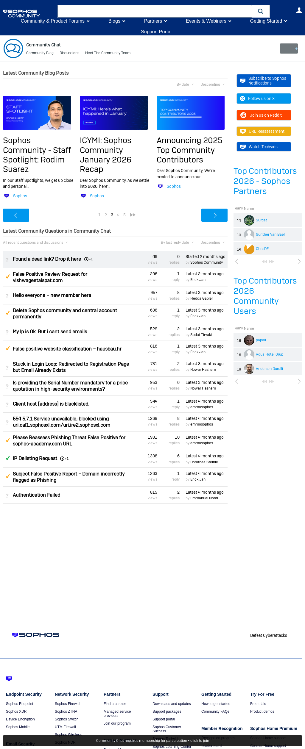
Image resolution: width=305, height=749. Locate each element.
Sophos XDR (16, 711)
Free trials (258, 704)
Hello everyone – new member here (52, 295)
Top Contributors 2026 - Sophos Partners (265, 181)
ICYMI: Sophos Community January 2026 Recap (105, 154)
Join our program (117, 723)
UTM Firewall (65, 727)
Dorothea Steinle (204, 461)
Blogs (114, 21)
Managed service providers (117, 713)
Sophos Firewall (67, 704)
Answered (7, 458)
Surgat (261, 220)
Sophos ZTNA (66, 711)
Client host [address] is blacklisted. (51, 404)
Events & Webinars (206, 21)
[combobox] (155, 11)
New (288, 48)
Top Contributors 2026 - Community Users (265, 296)
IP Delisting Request (35, 458)
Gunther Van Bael (270, 234)
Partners (153, 21)
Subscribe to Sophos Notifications (263, 81)
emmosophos (201, 407)
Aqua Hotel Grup (269, 354)
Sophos (20, 195)
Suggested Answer (7, 276)
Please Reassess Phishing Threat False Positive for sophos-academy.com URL (69, 440)
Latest (205, 273)
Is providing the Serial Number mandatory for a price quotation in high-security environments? (70, 385)
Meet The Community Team (107, 53)
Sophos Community (206, 262)
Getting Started (266, 21)
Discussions (69, 53)
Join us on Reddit (261, 115)
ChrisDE (262, 248)
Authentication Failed (36, 495)
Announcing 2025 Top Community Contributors (189, 150)
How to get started (215, 704)
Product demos (262, 711)
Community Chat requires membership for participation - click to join (152, 740)
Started (205, 256)
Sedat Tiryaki (201, 334)
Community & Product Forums (53, 21)
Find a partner (115, 704)
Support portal (163, 719)
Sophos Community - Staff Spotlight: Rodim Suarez (37, 154)
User (299, 10)
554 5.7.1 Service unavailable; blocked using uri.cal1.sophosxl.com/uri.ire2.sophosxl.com (61, 422)
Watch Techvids (259, 147)
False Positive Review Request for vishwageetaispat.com (50, 277)
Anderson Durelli (269, 368)
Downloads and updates (171, 704)
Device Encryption (20, 719)
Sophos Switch (66, 719)
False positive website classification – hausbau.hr (67, 349)
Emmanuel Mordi (204, 498)
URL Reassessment (262, 131)
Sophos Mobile (17, 727)
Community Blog (40, 53)
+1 (67, 458)
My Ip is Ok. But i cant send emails (50, 332)
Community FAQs (215, 711)
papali (261, 340)
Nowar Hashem (203, 369)
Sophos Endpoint (19, 704)
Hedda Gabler (201, 298)
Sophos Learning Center (171, 747)
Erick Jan (198, 279)
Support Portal (156, 31)
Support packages (166, 711)
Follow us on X (257, 98)
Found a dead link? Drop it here (47, 259)
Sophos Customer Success (166, 729)
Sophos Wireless (68, 735)
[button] (261, 11)
